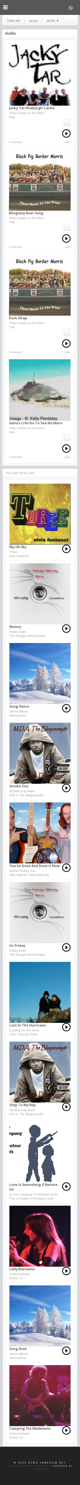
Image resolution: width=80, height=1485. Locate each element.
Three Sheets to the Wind (26, 113)
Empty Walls (17, 632)
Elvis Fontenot (19, 556)
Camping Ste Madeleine (30, 1428)
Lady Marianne (22, 1269)
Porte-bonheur (19, 1274)
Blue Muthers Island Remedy (29, 875)
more (53, 21)
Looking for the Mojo (24, 1030)
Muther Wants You (22, 871)
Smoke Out (19, 786)
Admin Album (18, 711)
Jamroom (40, 1469)
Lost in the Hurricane (27, 1025)
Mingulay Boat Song (26, 213)
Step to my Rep (22, 1105)
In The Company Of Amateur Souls (33, 1194)
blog (33, 21)
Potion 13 (16, 1278)
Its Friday (17, 945)
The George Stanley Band (27, 636)
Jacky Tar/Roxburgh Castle (32, 108)
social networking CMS (28, 1466)
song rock (18, 1348)
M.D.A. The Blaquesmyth (26, 795)
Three (13, 552)
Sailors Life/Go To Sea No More (35, 423)
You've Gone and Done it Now (34, 865)
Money (15, 626)
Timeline (13, 21)
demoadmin (17, 715)
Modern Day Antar (22, 791)
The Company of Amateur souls (31, 1198)
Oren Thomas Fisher (23, 1034)
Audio (10, 33)
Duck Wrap (18, 318)
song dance (19, 706)
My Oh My (17, 547)
